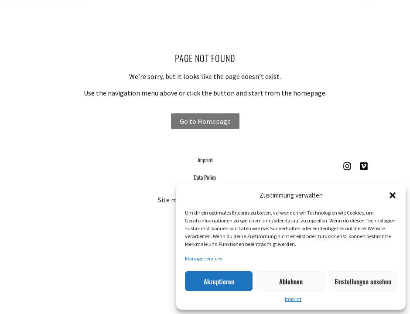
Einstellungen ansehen (363, 281)
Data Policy (205, 177)
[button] (392, 195)
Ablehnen (291, 281)
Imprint (293, 299)
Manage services (203, 258)
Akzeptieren (219, 281)
